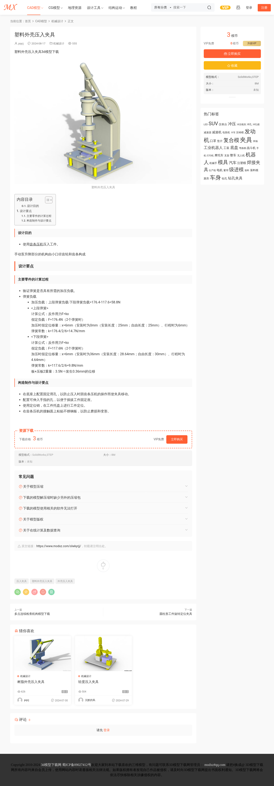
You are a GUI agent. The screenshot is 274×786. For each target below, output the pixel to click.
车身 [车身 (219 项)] (215, 177)
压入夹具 (22, 581)
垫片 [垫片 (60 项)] (220, 141)
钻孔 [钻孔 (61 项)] (224, 178)
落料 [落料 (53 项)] (247, 170)
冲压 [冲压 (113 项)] (232, 123)
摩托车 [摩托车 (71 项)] (219, 155)
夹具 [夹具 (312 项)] (246, 139)
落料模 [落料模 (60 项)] (254, 170)
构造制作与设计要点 (39, 220)
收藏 (232, 65)
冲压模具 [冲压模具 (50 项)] (241, 124)
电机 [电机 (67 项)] (220, 170)
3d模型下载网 (51, 765)
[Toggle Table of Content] (46, 200)
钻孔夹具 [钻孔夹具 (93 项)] (235, 178)
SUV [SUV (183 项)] (213, 124)
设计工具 (94, 8)
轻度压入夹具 (88, 682)
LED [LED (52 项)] (206, 124)
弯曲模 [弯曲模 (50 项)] (242, 148)
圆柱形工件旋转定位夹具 (176, 613)
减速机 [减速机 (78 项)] (217, 132)
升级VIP (251, 43)
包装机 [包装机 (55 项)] (226, 132)
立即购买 (177, 439)
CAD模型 (33, 8)
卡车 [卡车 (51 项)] (233, 132)
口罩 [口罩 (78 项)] (213, 141)
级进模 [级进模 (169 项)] (236, 169)
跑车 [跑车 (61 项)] (206, 178)
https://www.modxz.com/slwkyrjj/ (58, 546)
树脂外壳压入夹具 (31, 682)
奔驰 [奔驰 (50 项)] (255, 141)
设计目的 (33, 206)
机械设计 (58, 43)
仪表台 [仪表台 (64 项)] (223, 124)
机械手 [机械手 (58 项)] (213, 163)
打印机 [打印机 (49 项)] (210, 155)
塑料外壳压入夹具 (42, 581)
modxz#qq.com (215, 765)
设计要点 (26, 211)
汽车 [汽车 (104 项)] (233, 162)
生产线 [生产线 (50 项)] (212, 170)
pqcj (21, 43)
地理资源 (74, 8)
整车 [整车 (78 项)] (233, 155)
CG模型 (54, 8)
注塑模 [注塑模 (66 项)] (241, 163)
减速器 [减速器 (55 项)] (207, 132)
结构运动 (115, 8)
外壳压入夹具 (65, 581)
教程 (133, 8)
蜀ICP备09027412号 (76, 765)
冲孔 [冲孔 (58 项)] (249, 124)
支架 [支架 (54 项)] (226, 155)
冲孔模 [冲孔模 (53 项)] (256, 124)
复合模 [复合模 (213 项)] (231, 140)
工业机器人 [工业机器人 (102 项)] (213, 147)
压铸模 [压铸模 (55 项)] (240, 132)
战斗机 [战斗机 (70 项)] (251, 148)
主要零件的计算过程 (39, 215)
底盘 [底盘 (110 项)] (234, 147)
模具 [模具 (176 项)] (223, 162)
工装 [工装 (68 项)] (226, 148)
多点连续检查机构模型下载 (32, 613)
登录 (106, 730)
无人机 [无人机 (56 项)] (241, 155)
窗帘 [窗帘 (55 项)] (226, 170)
